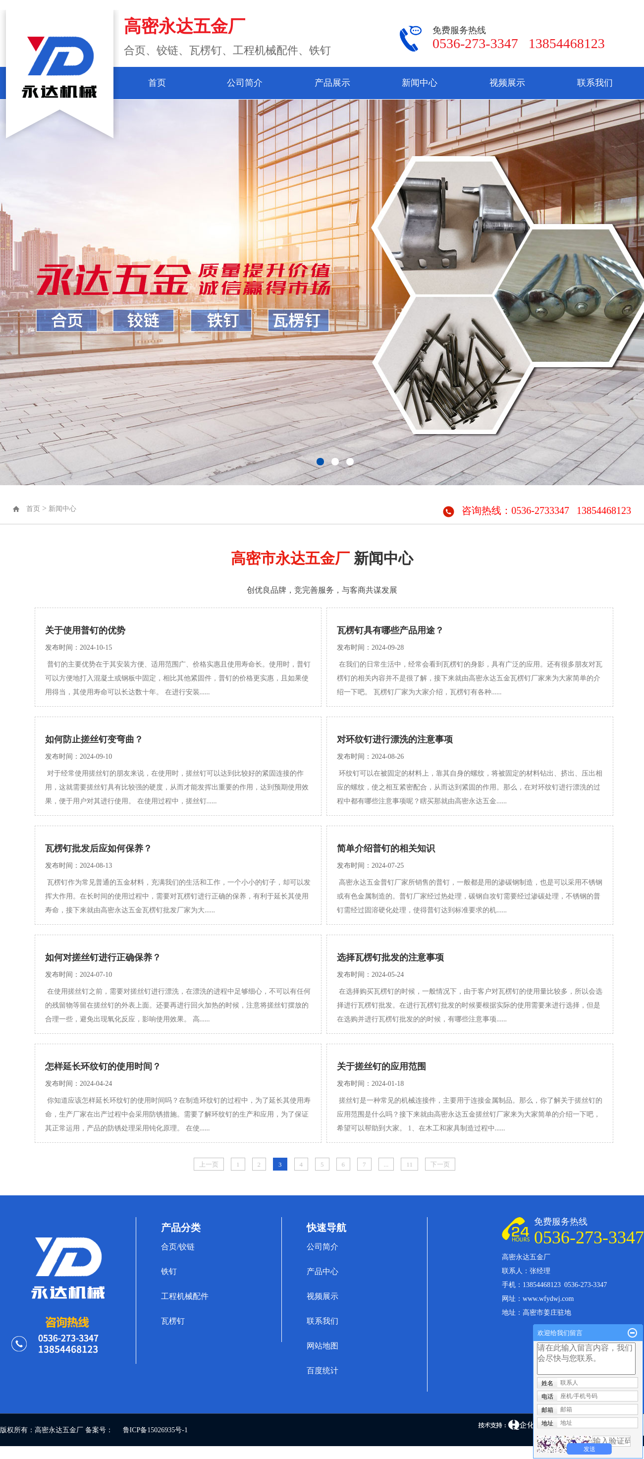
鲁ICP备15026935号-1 (155, 1430)
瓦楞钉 (173, 1321)
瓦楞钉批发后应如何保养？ (98, 848)
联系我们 (595, 83)
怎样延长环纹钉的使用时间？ (103, 1066)
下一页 (440, 1164)
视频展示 (507, 83)
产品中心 (322, 1271)
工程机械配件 (185, 1296)
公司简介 (245, 83)
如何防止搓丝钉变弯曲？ (94, 739)
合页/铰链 (178, 1246)
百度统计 (322, 1370)
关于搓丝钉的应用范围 (381, 1066)
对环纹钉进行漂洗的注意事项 (395, 739)
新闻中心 (419, 83)
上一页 (208, 1164)
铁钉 (169, 1271)
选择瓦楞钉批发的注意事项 (390, 957)
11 (409, 1164)
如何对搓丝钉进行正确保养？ (103, 957)
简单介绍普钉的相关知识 (386, 848)
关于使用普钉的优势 (85, 630)
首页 (157, 83)
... (386, 1164)
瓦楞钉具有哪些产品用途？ (390, 630)
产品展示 (332, 83)
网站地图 (322, 1346)
